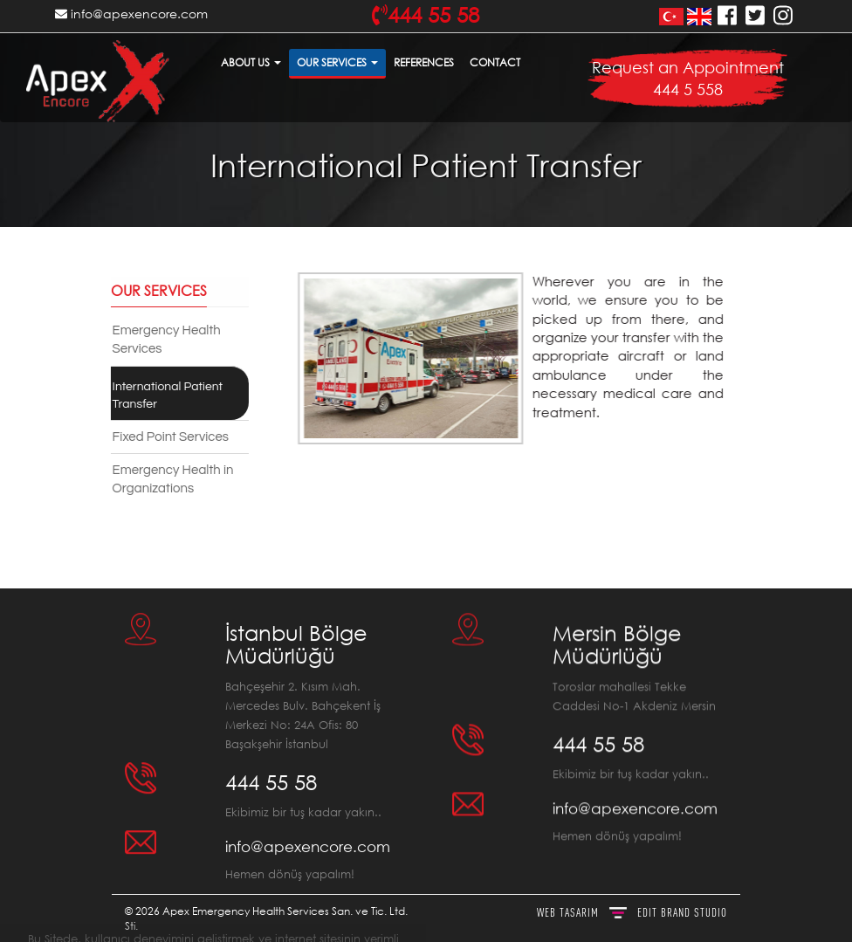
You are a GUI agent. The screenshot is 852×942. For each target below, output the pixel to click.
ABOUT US (251, 62)
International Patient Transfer (163, 395)
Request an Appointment (688, 67)
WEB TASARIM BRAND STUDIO (632, 912)
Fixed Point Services (166, 436)
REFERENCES (424, 62)
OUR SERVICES (337, 62)
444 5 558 (688, 89)
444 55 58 (271, 774)
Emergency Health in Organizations (169, 479)
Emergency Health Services (162, 339)
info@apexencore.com (131, 13)
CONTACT (495, 62)
